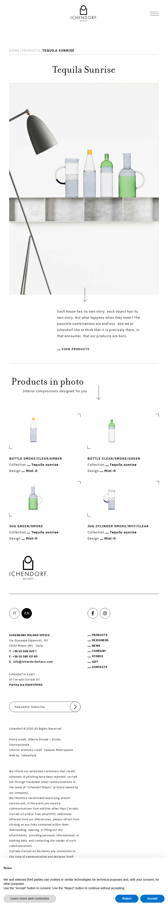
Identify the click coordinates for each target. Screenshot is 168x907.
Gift (95, 661)
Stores (97, 656)
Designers (100, 640)
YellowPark (29, 755)
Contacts (99, 667)
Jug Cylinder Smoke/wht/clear (118, 526)
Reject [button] (126, 898)
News (96, 645)
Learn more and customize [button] (29, 898)
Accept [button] (152, 898)
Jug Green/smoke (26, 526)
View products (75, 349)
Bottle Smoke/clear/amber (35, 459)
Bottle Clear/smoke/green (114, 459)
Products (31, 50)
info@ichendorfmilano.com (33, 661)
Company (99, 651)
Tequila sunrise (45, 465)
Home (14, 50)
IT (14, 613)
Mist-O (32, 471)
